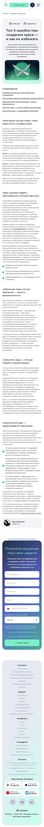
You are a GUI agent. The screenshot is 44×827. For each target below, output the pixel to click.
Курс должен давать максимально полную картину (23, 98)
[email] (22, 600)
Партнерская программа (22, 672)
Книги (22, 731)
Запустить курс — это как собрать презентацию (21, 107)
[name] (22, 574)
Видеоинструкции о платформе (22, 714)
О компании (22, 669)
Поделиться (30, 23)
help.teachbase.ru (22, 752)
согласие (13, 632)
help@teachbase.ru (22, 749)
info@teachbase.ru (22, 771)
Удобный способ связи (16, 615)
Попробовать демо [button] (22, 705)
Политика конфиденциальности (22, 675)
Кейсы (22, 722)
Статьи (5, 13)
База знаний (22, 711)
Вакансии (22, 687)
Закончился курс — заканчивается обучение (20, 111)
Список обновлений (22, 708)
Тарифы (22, 698)
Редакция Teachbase (22, 737)
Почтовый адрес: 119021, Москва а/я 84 (22, 774)
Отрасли (22, 701)
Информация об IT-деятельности (22, 678)
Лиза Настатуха (18, 521)
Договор (22, 681)
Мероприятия (22, 728)
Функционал (22, 695)
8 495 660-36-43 (22, 745)
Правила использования (22, 684)
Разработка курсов (17, 13)
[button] (19, 5)
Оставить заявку (22, 643)
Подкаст (22, 734)
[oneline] (22, 583)
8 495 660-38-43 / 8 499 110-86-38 (22, 768)
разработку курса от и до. (31, 513)
